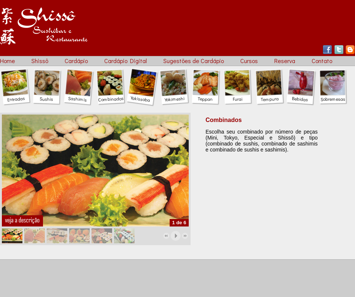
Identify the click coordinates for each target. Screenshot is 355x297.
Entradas (15, 96)
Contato (322, 61)
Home (7, 61)
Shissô (39, 61)
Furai (237, 96)
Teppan (205, 96)
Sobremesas (333, 96)
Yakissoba (141, 96)
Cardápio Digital (125, 61)
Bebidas (300, 96)
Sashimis (78, 96)
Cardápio (76, 61)
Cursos (249, 61)
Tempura (269, 96)
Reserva (284, 61)
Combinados (111, 96)
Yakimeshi (174, 96)
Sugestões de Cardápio (193, 61)
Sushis (46, 96)
